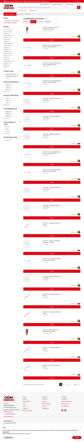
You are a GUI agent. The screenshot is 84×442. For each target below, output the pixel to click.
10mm (9, 87)
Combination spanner (12, 77)
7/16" (8, 100)
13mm (9, 85)
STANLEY (8, 63)
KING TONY (8, 53)
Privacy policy (65, 403)
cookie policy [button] (6, 432)
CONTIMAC (8, 45)
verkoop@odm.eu (9, 416)
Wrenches (28, 14)
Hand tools (20, 14)
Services (44, 401)
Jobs (24, 403)
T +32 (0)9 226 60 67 (10, 414)
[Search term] (47, 7)
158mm (9, 114)
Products (44, 399)
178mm (9, 111)
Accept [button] (77, 437)
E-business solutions (57, 4)
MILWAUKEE (9, 35)
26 (7, 129)
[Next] (78, 384)
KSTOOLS (8, 55)
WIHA (6, 67)
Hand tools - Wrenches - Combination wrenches (11, 21)
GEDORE (7, 49)
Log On (52, 40)
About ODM (26, 401)
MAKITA (7, 33)
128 (75, 384)
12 (8, 131)
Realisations (45, 408)
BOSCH (7, 41)
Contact (44, 406)
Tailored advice (44, 4)
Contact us (46, 1)
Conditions (64, 399)
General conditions (66, 401)
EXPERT (7, 47)
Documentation (46, 403)
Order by (41, 21)
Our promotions (22, 10)
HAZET (7, 51)
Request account (27, 410)
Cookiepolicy (65, 406)
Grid (26, 21)
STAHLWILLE (9, 61)
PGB (6, 57)
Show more (7, 91)
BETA (7, 39)
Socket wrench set (12, 74)
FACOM (8, 31)
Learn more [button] (8, 437)
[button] (10, 14)
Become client (70, 4)
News (24, 406)
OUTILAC (8, 29)
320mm (9, 116)
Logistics (25, 408)
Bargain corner (33, 10)
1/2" (8, 102)
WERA (7, 65)
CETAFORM (8, 43)
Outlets (25, 399)
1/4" (8, 98)
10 (8, 127)
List (33, 21)
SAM (7, 59)
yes (8, 140)
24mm (9, 89)
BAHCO (8, 37)
